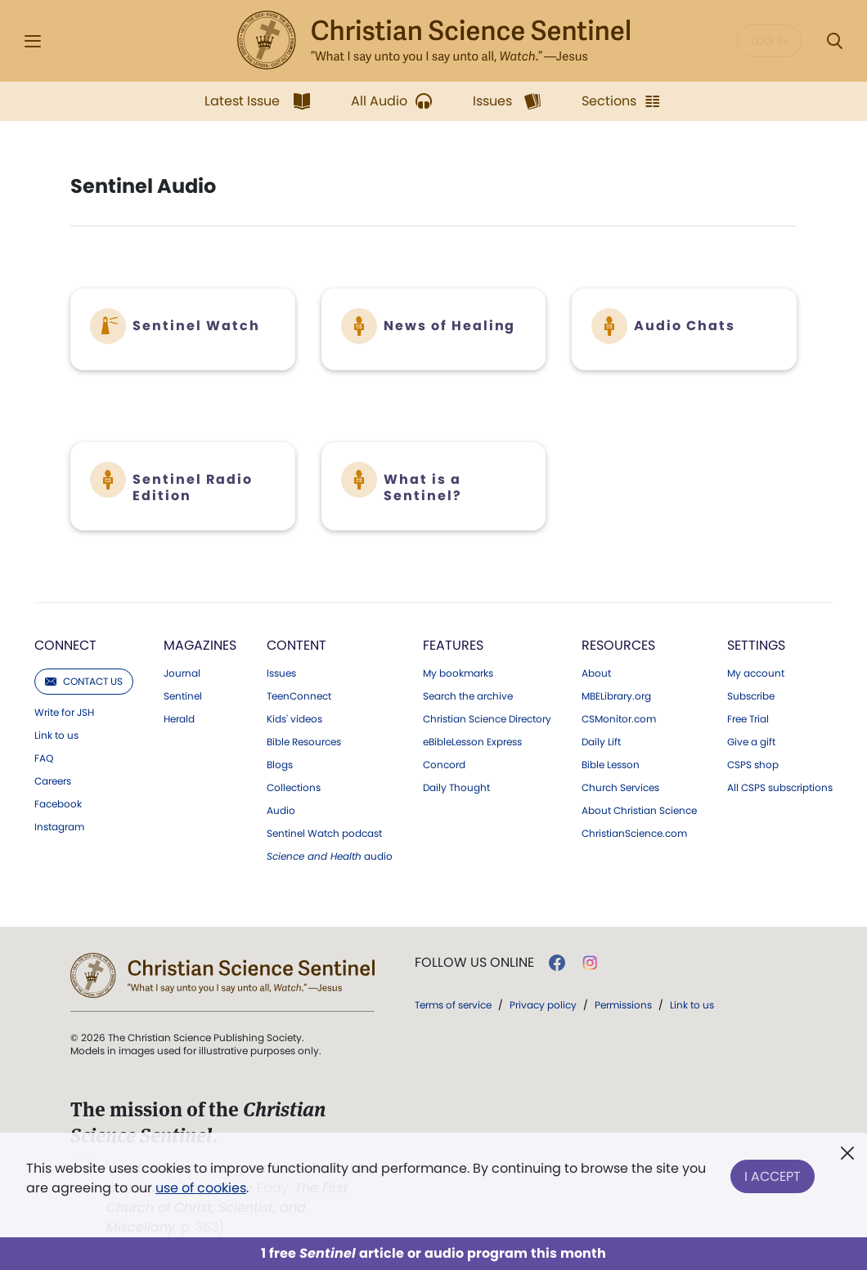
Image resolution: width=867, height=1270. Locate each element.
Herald (179, 719)
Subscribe (751, 696)
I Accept (772, 1174)
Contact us (84, 681)
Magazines (200, 645)
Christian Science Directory (487, 719)
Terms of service (453, 1005)
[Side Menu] (32, 41)
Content (296, 645)
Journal (182, 673)
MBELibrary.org (616, 696)
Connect (65, 645)
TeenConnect (299, 696)
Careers (52, 781)
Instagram (59, 827)
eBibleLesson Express (472, 742)
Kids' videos (294, 719)
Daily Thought (456, 788)
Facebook (58, 804)
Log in (769, 41)
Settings (756, 645)
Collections (294, 788)
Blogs (280, 765)
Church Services (620, 788)
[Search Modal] (834, 41)
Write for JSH (64, 713)
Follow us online (474, 962)
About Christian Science (639, 811)
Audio (281, 811)
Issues (281, 673)
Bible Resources (304, 742)
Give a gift (751, 742)
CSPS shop (753, 765)
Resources (618, 645)
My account (755, 673)
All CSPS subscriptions (780, 788)
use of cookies (200, 1187)
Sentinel (183, 696)
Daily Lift (601, 742)
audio (330, 856)
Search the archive (468, 696)
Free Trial (748, 719)
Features (453, 645)
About (596, 673)
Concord (444, 765)
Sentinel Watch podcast (324, 833)
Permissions (623, 1005)
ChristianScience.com (634, 833)
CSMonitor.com (619, 719)
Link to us (56, 735)
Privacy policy (543, 1005)
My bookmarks (458, 673)
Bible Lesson (611, 765)
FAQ (43, 758)
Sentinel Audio (143, 186)
